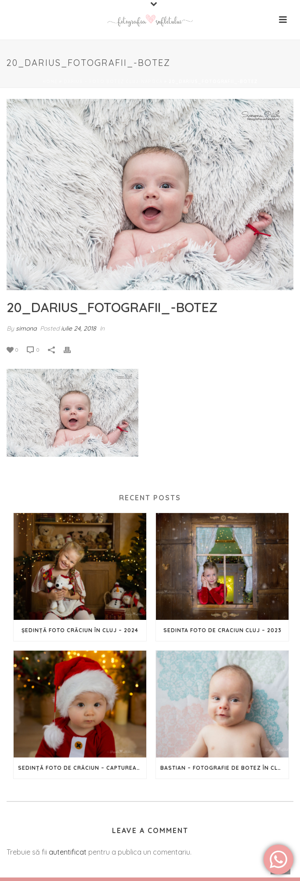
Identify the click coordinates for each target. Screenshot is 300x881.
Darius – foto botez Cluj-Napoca (113, 81)
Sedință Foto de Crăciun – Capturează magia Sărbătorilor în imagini (82, 768)
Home (50, 81)
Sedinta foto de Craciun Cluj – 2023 (222, 630)
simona (26, 328)
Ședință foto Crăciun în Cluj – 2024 (80, 630)
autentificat (68, 852)
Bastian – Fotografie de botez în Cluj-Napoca (224, 768)
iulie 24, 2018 (78, 328)
